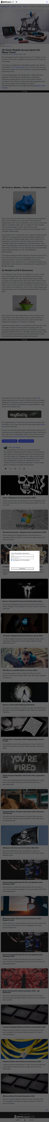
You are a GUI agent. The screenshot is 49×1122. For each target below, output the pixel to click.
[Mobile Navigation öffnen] (47, 1)
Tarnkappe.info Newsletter (21, 560)
